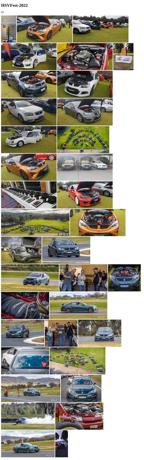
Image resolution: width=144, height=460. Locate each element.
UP (2, 12)
